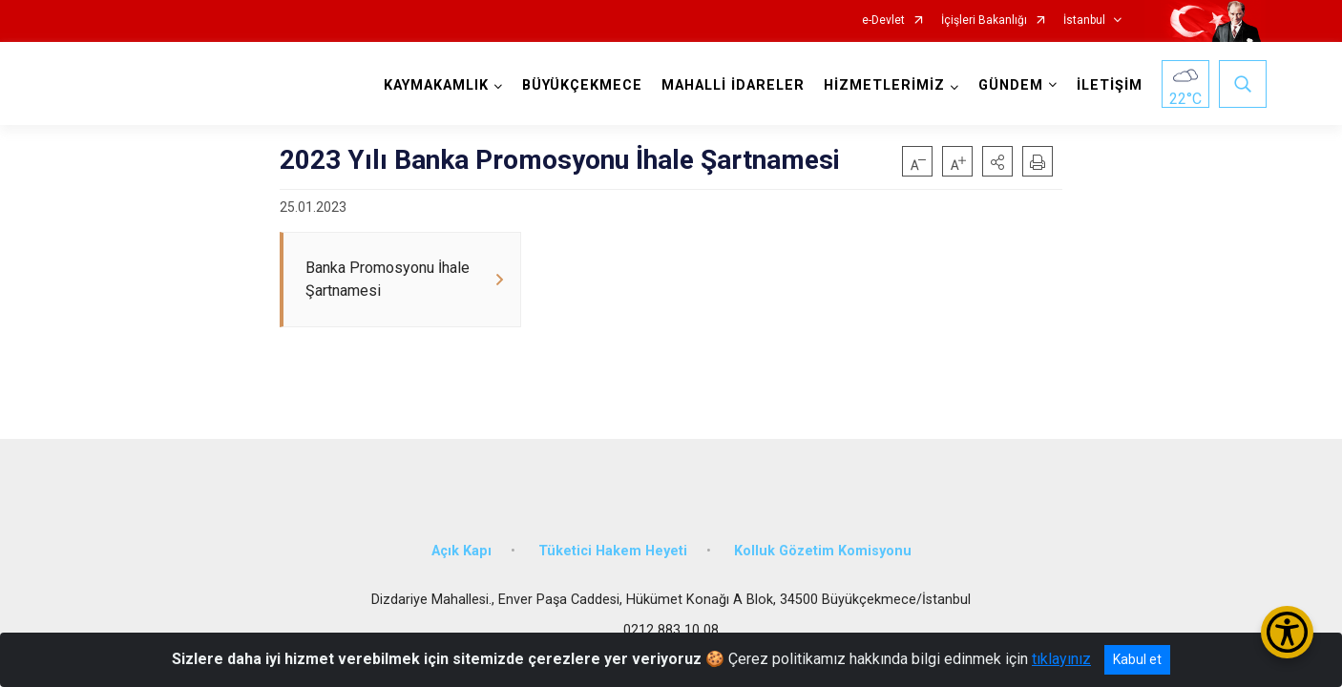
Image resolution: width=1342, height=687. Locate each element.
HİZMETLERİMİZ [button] (883, 85)
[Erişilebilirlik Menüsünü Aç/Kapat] (1287, 632)
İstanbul (1084, 20)
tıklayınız (1061, 659)
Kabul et (1137, 659)
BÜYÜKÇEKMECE (581, 85)
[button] (997, 161)
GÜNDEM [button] (1009, 85)
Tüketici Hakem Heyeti (612, 546)
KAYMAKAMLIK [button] (435, 85)
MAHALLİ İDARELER (732, 85)
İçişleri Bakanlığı (984, 20)
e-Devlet (883, 20)
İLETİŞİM (1109, 85)
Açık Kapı (461, 546)
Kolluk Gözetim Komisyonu (823, 546)
